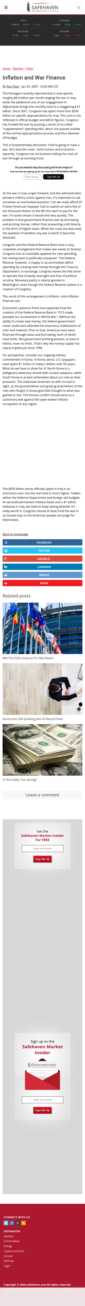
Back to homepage (15, 534)
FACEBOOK (28, 542)
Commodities (12, 1241)
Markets (9, 1236)
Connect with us (17, 1217)
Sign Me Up (42, 859)
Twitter (27, 550)
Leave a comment (42, 794)
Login (7, 1266)
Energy (8, 1246)
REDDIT (26, 575)
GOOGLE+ (27, 558)
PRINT (26, 583)
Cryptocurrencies (14, 1251)
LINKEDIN (27, 567)
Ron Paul (13, 86)
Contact (8, 1256)
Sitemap (9, 1261)
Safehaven (12, 1231)
